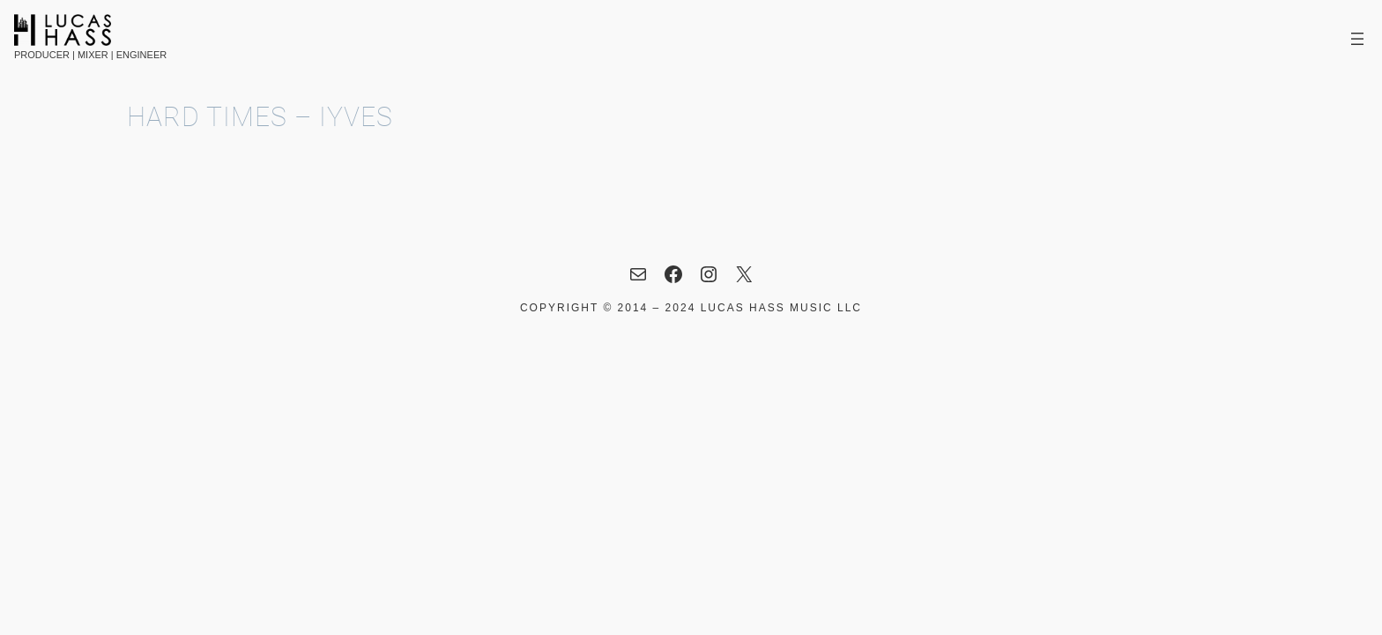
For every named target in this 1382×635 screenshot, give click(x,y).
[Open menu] (1357, 38)
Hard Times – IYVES (260, 117)
